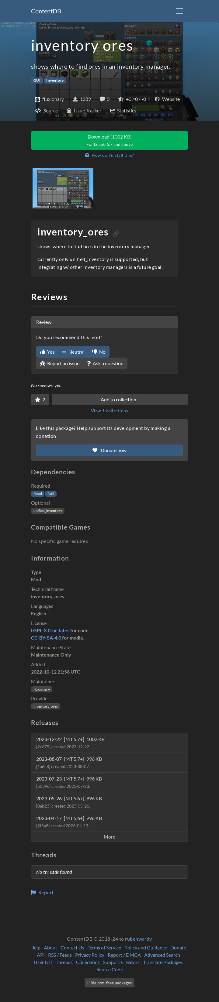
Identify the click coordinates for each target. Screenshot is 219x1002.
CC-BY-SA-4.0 (46, 637)
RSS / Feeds (60, 955)
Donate (178, 947)
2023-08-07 (69, 762)
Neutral (73, 352)
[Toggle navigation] (179, 11)
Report (42, 892)
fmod (37, 493)
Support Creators (121, 962)
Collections (88, 962)
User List (43, 962)
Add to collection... (120, 399)
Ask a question (105, 363)
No (99, 352)
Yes (47, 352)
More (109, 836)
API (41, 955)
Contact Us (72, 947)
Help (35, 947)
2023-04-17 (69, 821)
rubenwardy (138, 939)
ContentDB (46, 11)
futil (50, 493)
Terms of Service (104, 947)
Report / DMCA (124, 955)
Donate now (109, 450)
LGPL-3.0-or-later (50, 630)
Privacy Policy (89, 955)
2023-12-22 (70, 742)
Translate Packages (163, 962)
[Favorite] (40, 399)
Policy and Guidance (145, 947)
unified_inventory (47, 510)
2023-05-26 (69, 801)
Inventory (55, 80)
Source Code (109, 969)
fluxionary (41, 689)
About (50, 947)
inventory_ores (45, 706)
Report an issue (59, 363)
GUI (36, 80)
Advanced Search (162, 955)
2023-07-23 (69, 782)
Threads (64, 962)
